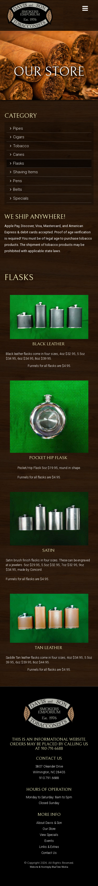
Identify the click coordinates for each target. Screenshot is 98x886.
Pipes (16, 128)
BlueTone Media (60, 867)
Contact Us (49, 853)
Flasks (17, 163)
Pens (16, 181)
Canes (17, 154)
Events (49, 841)
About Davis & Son (49, 823)
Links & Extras (49, 847)
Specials (19, 198)
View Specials (49, 835)
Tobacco (19, 146)
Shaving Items (24, 172)
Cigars (17, 137)
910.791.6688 (49, 778)
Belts (16, 189)
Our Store (49, 829)
